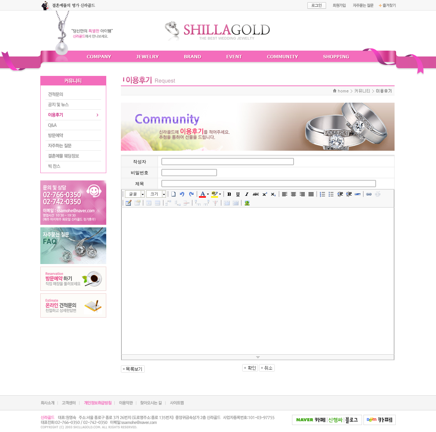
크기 (154, 194)
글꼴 (133, 194)
